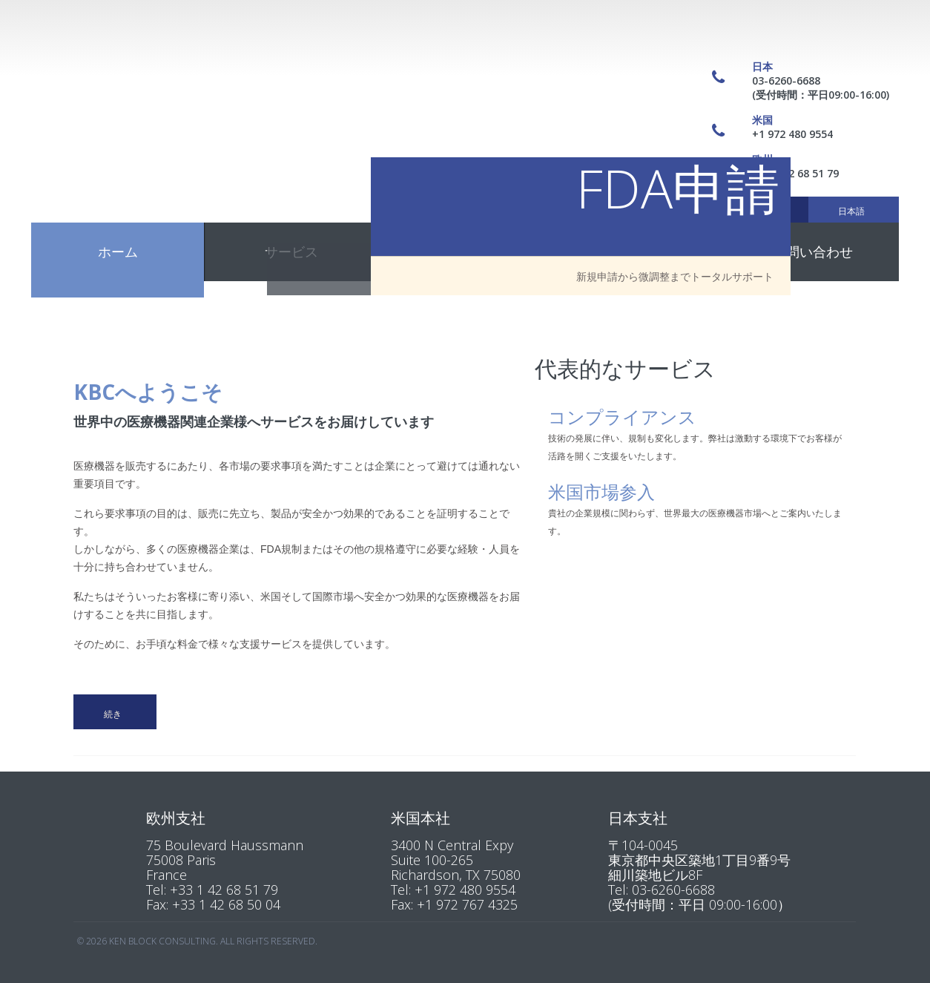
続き (113, 714)
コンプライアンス (622, 414)
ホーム (118, 251)
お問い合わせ (813, 251)
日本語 (851, 211)
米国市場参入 (601, 489)
